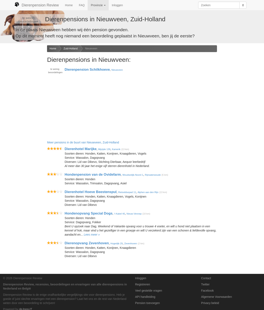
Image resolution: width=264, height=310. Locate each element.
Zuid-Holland (71, 48)
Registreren (142, 284)
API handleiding (145, 296)
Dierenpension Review (36, 4)
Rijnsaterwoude (153, 175)
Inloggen (117, 5)
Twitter (205, 284)
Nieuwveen (91, 48)
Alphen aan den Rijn (148, 192)
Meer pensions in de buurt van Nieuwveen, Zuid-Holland (83, 142)
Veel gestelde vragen (148, 290)
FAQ (82, 5)
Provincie (98, 5)
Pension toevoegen (147, 303)
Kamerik (116, 149)
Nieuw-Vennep (134, 213)
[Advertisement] (22, 110)
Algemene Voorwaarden (216, 296)
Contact (206, 278)
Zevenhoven (130, 243)
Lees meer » (92, 234)
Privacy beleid (210, 303)
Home (69, 5)
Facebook (207, 290)
